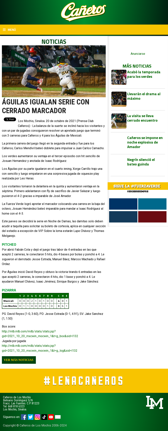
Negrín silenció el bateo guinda (141, 162)
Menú (9, 29)
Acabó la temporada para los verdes (143, 74)
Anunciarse (138, 54)
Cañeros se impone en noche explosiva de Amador (145, 142)
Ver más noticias (18, 359)
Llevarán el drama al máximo (143, 96)
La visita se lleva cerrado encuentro (142, 118)
